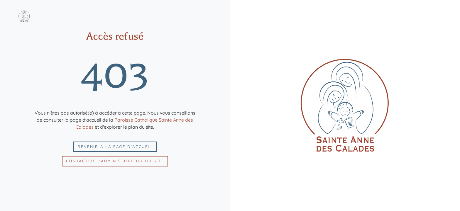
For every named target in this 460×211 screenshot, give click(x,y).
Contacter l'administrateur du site (115, 161)
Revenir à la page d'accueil (114, 146)
